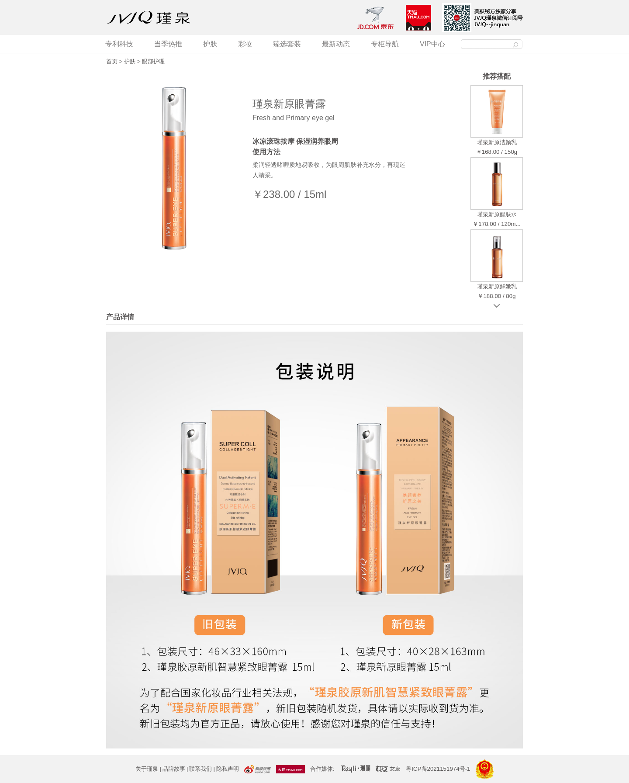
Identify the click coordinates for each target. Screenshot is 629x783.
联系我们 (200, 769)
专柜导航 (385, 44)
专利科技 (119, 44)
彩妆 (245, 44)
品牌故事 (173, 769)
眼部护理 (153, 61)
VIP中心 (432, 44)
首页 (112, 61)
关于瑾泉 (146, 769)
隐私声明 (227, 769)
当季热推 (168, 44)
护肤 (210, 44)
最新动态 (336, 44)
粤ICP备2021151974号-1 (438, 769)
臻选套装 (287, 44)
